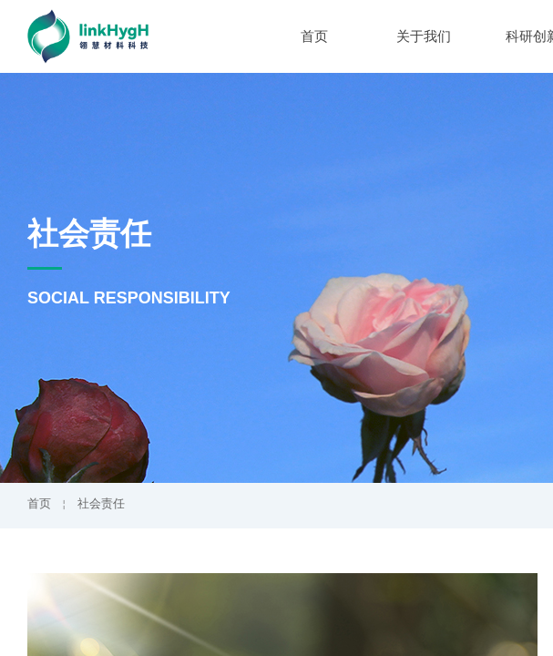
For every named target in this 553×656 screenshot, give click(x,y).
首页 (314, 36)
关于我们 (423, 36)
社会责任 (101, 503)
